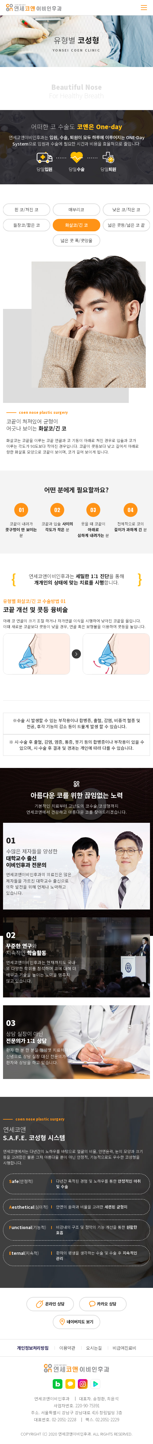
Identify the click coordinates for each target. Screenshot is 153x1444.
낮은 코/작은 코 (126, 209)
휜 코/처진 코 (26, 209)
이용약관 (67, 1348)
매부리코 (76, 209)
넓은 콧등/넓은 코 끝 (126, 225)
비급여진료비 (124, 1348)
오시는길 (94, 1348)
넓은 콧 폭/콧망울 (76, 240)
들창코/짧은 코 (26, 225)
